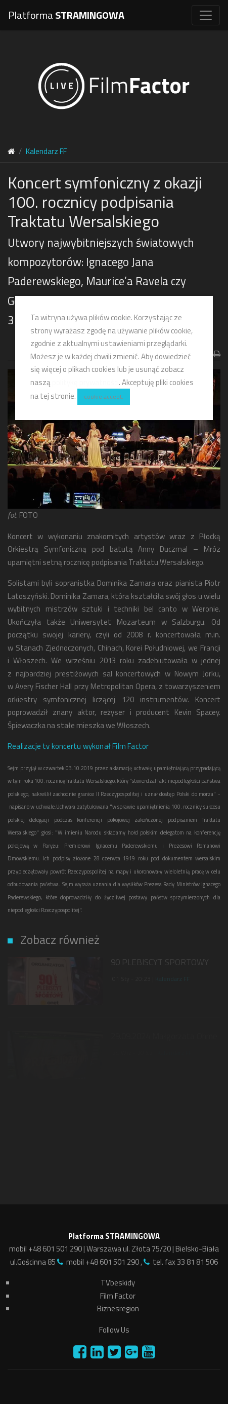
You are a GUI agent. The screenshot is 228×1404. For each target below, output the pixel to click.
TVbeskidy (118, 1282)
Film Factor (117, 1296)
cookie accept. (103, 396)
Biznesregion (118, 1308)
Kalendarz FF (172, 978)
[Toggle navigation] (206, 15)
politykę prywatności (85, 382)
